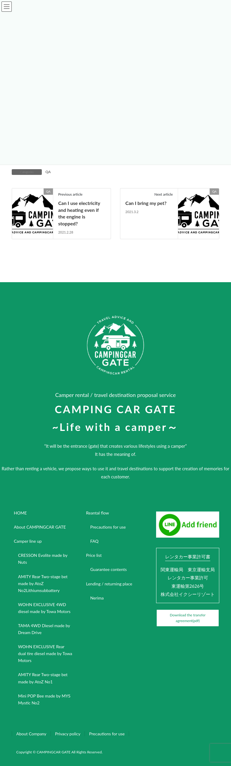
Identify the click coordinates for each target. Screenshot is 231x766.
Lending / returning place (109, 583)
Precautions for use (108, 526)
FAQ (94, 541)
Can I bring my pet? (146, 203)
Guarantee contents (108, 569)
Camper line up (28, 541)
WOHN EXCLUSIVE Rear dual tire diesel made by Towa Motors (45, 653)
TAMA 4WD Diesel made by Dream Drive (44, 629)
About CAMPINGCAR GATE (40, 526)
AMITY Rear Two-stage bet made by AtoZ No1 (43, 678)
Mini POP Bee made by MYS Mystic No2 (44, 699)
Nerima (97, 597)
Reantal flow (97, 512)
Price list (94, 555)
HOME (20, 512)
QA (48, 171)
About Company (31, 733)
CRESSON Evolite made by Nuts (42, 559)
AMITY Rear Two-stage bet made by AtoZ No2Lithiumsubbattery (43, 583)
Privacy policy (67, 733)
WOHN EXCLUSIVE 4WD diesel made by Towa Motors (44, 608)
